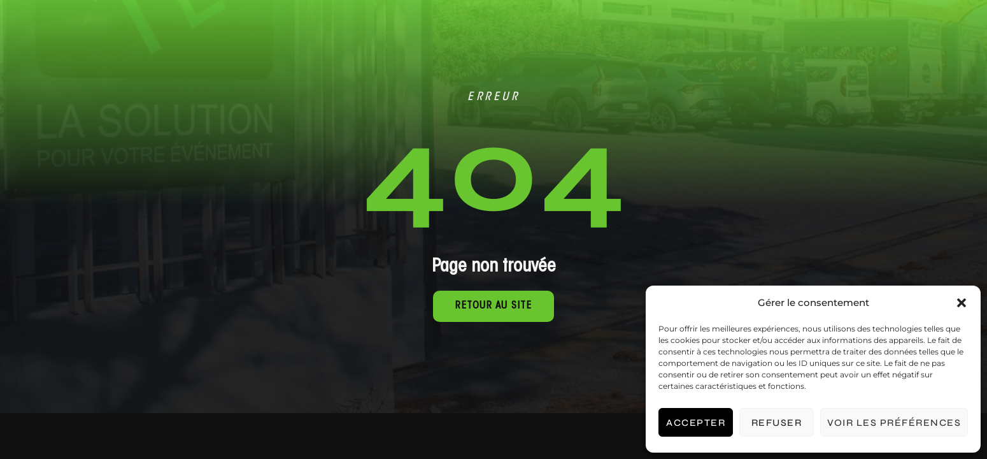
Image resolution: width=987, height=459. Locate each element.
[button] (961, 302)
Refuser (776, 422)
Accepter (695, 422)
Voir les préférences (894, 422)
